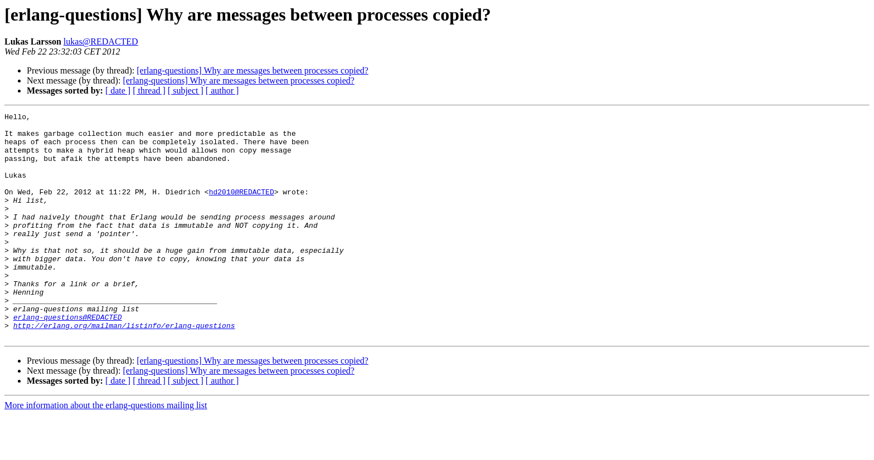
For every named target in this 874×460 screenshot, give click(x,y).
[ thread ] (149, 90)
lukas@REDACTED (101, 41)
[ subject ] (185, 90)
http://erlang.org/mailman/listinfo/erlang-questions (124, 369)
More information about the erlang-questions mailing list (105, 450)
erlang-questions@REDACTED (67, 359)
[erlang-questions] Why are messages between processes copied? (252, 70)
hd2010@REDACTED (241, 208)
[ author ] (222, 90)
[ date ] (117, 90)
